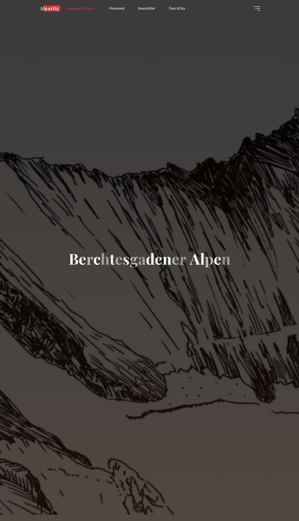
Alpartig (49, 8)
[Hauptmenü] (256, 8)
